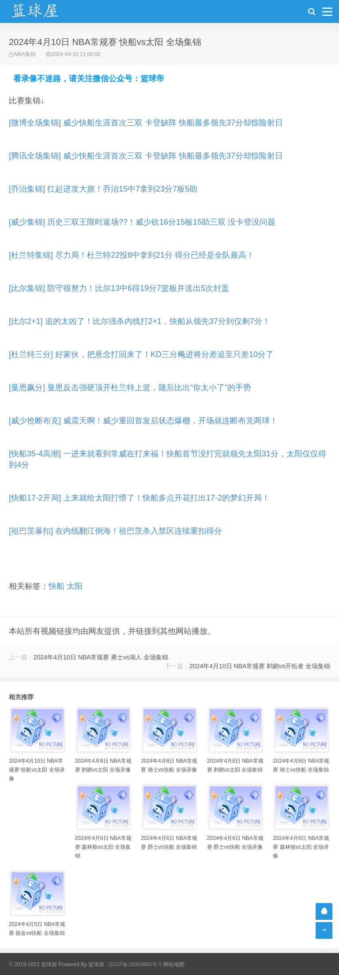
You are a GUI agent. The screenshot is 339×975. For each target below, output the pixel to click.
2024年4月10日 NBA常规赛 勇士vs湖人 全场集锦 (101, 657)
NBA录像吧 (44, 11)
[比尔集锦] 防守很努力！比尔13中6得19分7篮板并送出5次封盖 (119, 288)
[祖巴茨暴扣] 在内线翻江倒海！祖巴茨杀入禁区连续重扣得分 (115, 531)
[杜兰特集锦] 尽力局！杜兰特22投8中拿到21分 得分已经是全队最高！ (131, 255)
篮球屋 (96, 964)
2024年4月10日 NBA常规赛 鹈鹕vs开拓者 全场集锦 (259, 666)
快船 (56, 586)
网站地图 (174, 964)
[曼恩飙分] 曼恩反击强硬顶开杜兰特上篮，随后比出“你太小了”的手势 (130, 387)
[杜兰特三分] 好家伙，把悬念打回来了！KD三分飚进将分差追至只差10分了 (141, 354)
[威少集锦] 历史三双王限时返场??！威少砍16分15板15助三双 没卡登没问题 (142, 222)
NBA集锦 (25, 54)
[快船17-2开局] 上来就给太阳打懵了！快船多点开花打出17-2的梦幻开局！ (139, 497)
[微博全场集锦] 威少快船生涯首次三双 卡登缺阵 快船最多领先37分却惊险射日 (146, 122)
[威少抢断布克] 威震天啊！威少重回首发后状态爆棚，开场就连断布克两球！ (143, 420)
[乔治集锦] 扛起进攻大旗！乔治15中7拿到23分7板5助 (103, 188)
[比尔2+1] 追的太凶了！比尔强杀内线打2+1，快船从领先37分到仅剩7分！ (139, 321)
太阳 (75, 586)
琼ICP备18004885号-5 (135, 964)
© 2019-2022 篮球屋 (33, 964)
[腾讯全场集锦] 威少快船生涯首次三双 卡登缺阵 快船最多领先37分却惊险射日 (146, 155)
